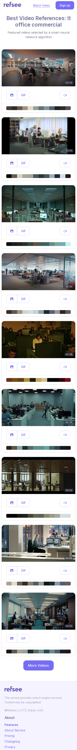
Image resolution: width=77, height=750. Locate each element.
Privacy (10, 747)
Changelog (12, 741)
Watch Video (41, 5)
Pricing (9, 736)
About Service (15, 730)
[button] (11, 95)
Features (11, 725)
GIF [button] (23, 95)
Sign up (65, 5)
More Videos (38, 665)
